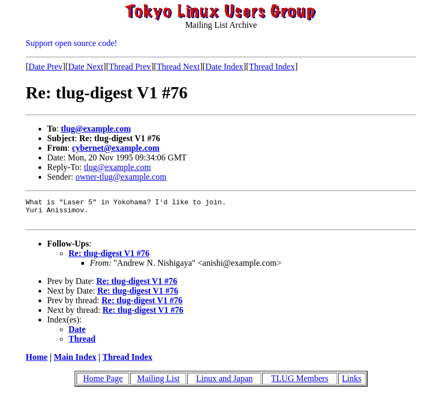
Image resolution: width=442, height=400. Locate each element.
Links (351, 383)
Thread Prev (130, 66)
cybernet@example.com (115, 147)
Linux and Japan (224, 383)
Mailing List (158, 383)
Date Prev (45, 66)
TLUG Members (300, 383)
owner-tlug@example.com (120, 176)
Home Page (103, 383)
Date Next (85, 66)
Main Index (75, 361)
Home (37, 361)
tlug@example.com (96, 128)
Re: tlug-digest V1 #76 (108, 258)
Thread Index (272, 66)
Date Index (224, 66)
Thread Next (178, 66)
